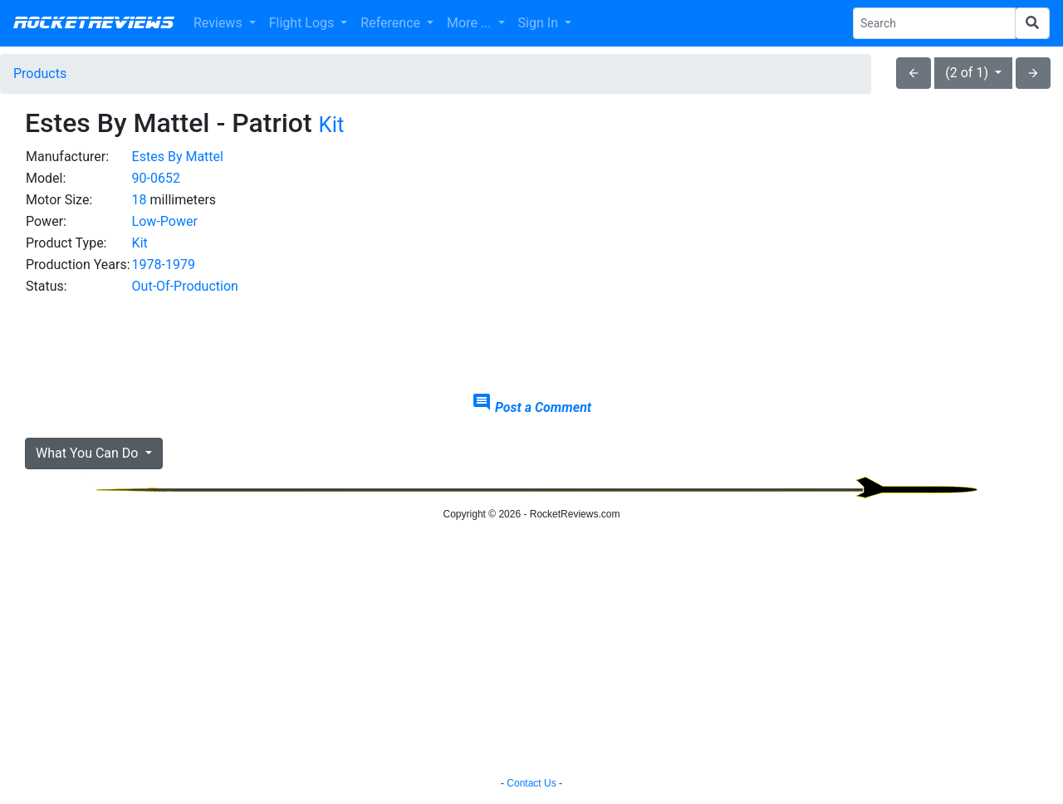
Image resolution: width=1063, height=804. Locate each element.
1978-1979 (163, 264)
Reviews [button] (219, 23)
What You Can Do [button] (88, 453)
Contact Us (531, 783)
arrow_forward (1033, 73)
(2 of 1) (968, 73)
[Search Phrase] (934, 23)
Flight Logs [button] (303, 23)
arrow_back (913, 73)
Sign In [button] (539, 23)
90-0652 (156, 178)
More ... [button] (470, 23)
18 (139, 200)
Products (39, 73)
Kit (332, 124)
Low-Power (165, 221)
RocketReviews (93, 23)
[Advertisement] (877, 262)
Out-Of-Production (185, 286)
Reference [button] (392, 23)
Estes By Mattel (177, 156)
